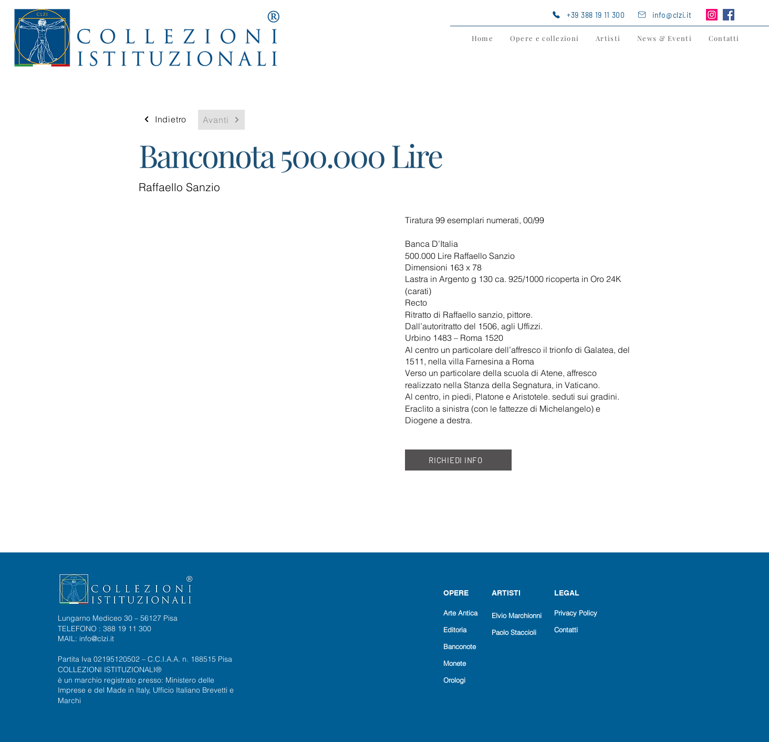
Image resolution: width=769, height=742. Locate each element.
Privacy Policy (575, 613)
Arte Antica (460, 613)
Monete (454, 663)
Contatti (566, 629)
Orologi (454, 680)
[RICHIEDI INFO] (458, 460)
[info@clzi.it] (669, 14)
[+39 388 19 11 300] (592, 14)
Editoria (454, 629)
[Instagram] (712, 14)
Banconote (459, 646)
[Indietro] (165, 119)
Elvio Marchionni (517, 615)
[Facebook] (728, 14)
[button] (544, 38)
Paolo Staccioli (514, 632)
